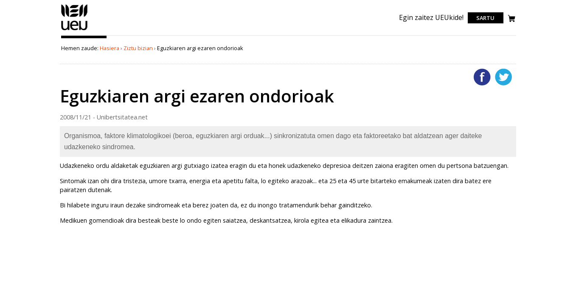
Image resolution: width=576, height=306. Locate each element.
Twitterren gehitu (503, 76)
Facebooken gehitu (482, 76)
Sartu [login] (485, 18)
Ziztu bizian (138, 48)
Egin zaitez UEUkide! (431, 17)
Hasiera (109, 48)
